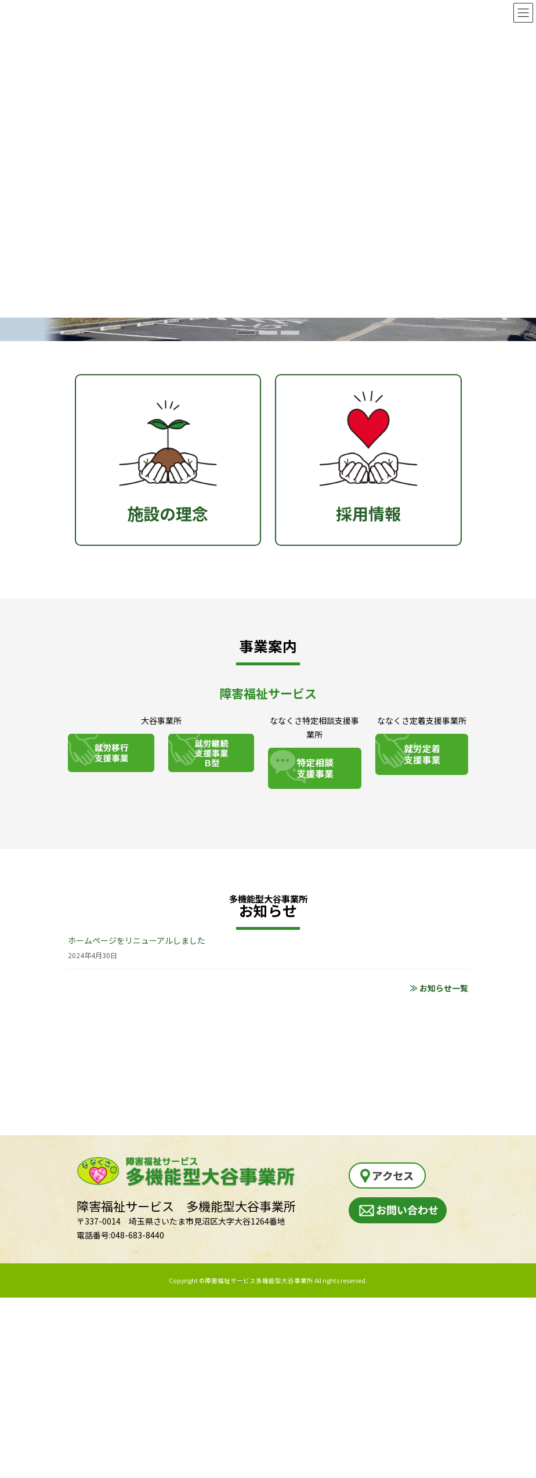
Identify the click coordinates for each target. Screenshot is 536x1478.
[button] (246, 332)
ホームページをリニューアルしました (136, 940)
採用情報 (368, 450)
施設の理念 (168, 450)
